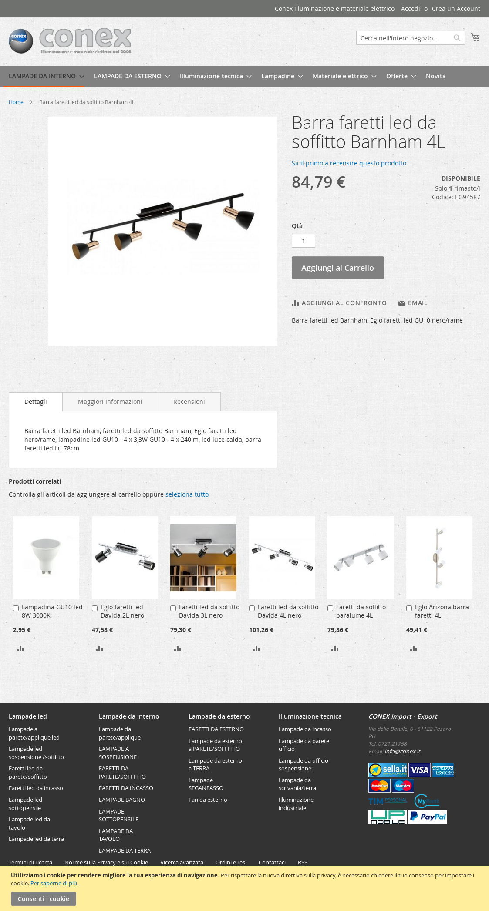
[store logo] (70, 41)
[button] (20, 648)
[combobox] (410, 38)
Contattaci (272, 862)
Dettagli (35, 401)
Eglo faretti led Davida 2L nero (122, 611)
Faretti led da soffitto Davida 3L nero (209, 611)
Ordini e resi (231, 862)
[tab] (36, 401)
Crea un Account (456, 8)
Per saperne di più (53, 883)
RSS (302, 862)
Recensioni (189, 401)
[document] (245, 888)
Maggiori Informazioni (110, 401)
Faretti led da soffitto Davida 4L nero (288, 611)
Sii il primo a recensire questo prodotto (349, 163)
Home (16, 101)
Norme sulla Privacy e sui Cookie (106, 862)
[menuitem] (43, 76)
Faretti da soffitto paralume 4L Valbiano (361, 615)
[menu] (244, 76)
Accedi (410, 8)
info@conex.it (402, 751)
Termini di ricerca (30, 862)
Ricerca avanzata (181, 862)
